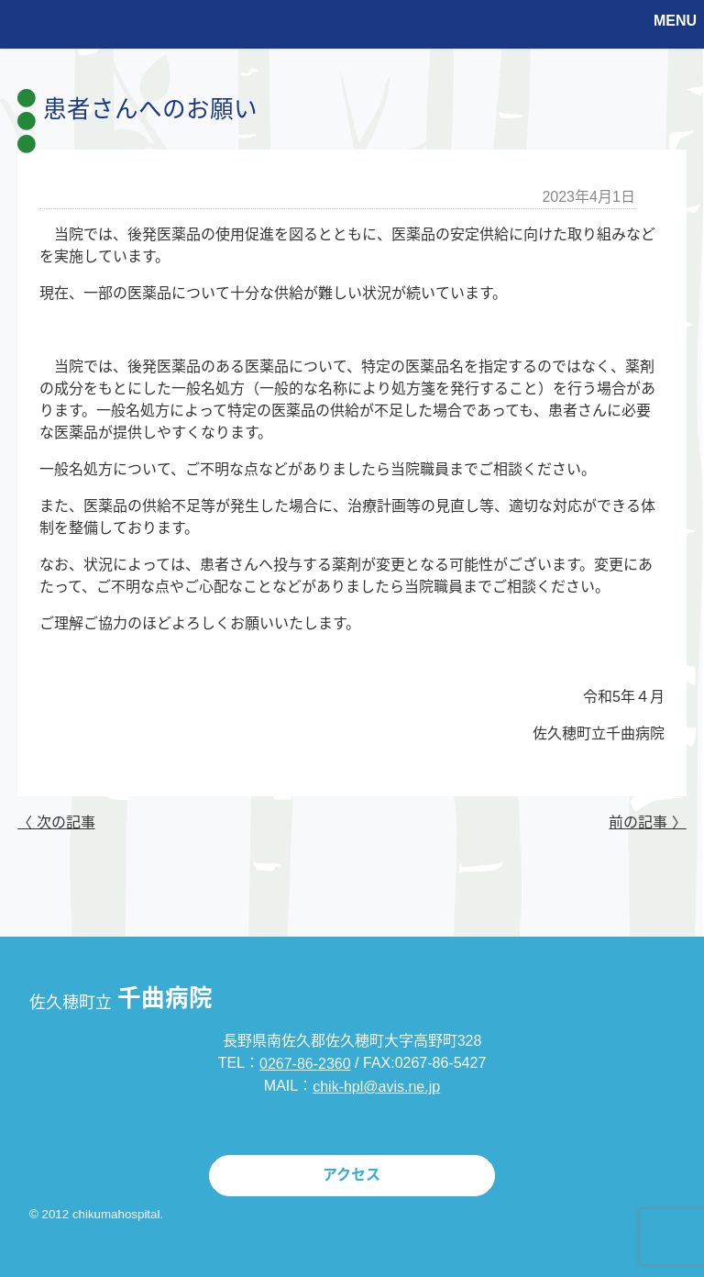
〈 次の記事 (55, 822)
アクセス (351, 1175)
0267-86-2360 (305, 1064)
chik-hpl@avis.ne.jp (376, 1086)
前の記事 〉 (647, 822)
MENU (675, 20)
